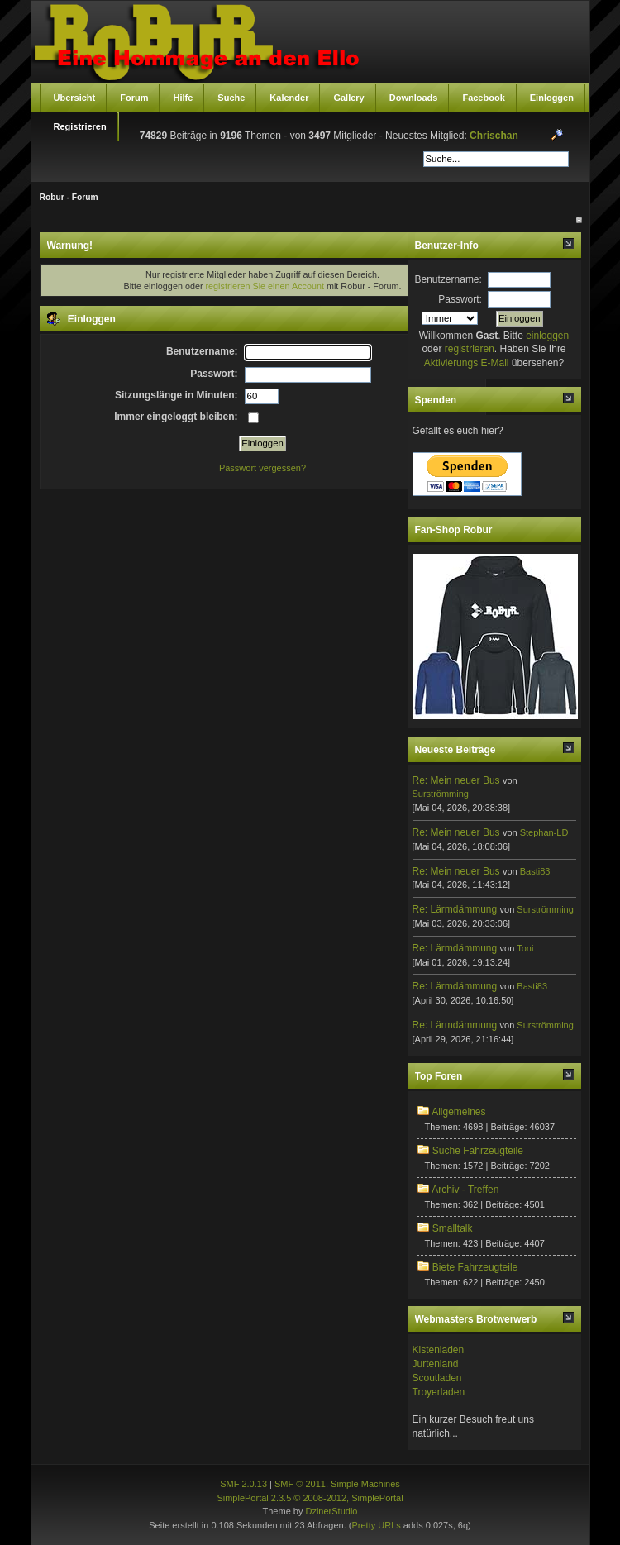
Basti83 (535, 871)
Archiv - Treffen (465, 1189)
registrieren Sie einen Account (265, 286)
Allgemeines (458, 1112)
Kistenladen (439, 1350)
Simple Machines (365, 1484)
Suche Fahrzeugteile (477, 1150)
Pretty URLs (375, 1525)
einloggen (547, 335)
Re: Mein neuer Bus (456, 780)
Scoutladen (437, 1378)
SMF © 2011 (300, 1484)
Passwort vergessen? (262, 468)
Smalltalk (452, 1228)
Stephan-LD (544, 832)
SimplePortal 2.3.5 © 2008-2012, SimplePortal (310, 1498)
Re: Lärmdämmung (455, 909)
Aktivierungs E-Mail (466, 363)
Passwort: (460, 299)
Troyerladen (439, 1392)
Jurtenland (436, 1364)
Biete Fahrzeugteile (474, 1267)
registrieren (469, 349)
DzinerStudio (331, 1511)
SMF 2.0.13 (243, 1484)
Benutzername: (448, 279)
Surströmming (441, 794)
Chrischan (494, 135)
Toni (525, 948)
